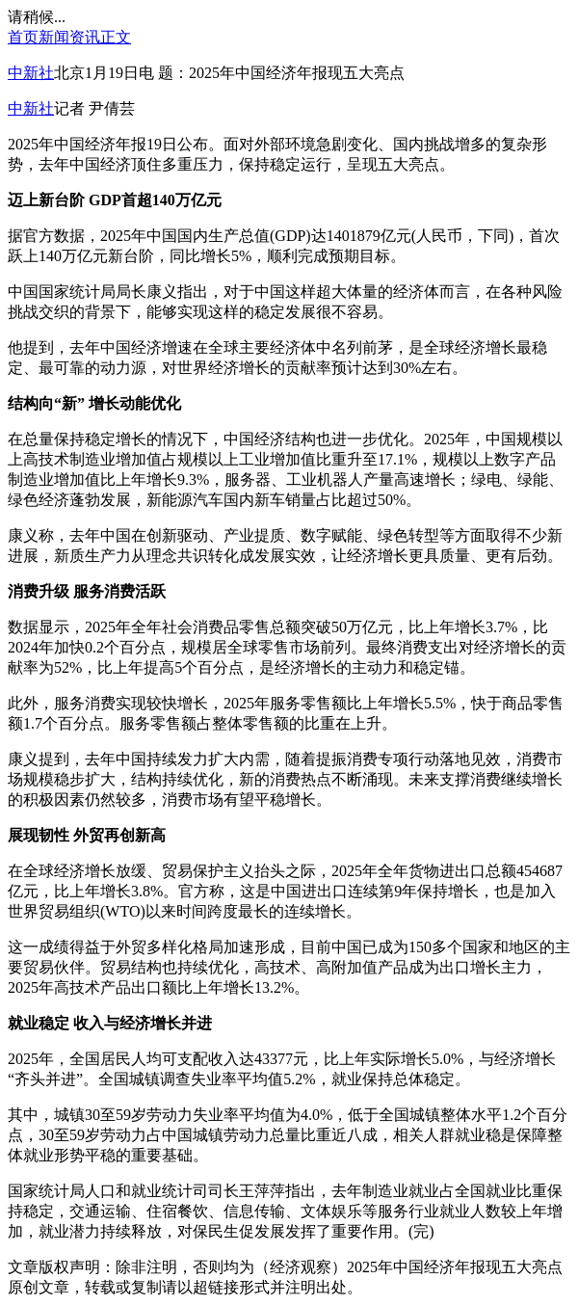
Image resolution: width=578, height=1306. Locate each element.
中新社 (31, 73)
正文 (115, 37)
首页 (23, 37)
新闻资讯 (69, 37)
